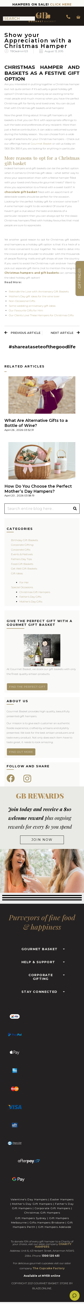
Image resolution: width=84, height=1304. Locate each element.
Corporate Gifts (20, 549)
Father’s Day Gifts (30, 596)
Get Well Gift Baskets (24, 568)
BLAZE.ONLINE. (42, 1288)
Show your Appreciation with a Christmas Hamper (38, 40)
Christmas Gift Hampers (34, 592)
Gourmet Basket (41, 143)
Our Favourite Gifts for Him (26, 310)
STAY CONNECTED (39, 992)
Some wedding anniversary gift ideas (32, 305)
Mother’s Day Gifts (30, 601)
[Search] (75, 509)
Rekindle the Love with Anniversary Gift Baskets (39, 291)
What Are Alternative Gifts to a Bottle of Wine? (36, 423)
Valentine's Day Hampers (29, 1199)
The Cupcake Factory (48, 1268)
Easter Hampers (62, 1199)
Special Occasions (22, 587)
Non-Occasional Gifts (22, 301)
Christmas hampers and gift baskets (31, 272)
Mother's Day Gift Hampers (32, 1203)
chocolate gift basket (20, 192)
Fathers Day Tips (21, 559)
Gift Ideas (17, 573)
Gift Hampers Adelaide (54, 1227)
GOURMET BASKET (39, 949)
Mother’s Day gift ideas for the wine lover (34, 296)
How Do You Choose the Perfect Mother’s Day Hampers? (38, 489)
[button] (42, 947)
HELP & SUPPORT (38, 962)
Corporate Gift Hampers (52, 1208)
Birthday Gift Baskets (24, 540)
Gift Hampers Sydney (30, 1218)
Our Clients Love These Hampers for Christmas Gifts (41, 315)
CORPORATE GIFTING (41, 977)
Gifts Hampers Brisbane (47, 1222)
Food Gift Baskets (22, 564)
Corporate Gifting (22, 544)
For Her (24, 582)
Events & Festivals (22, 554)
